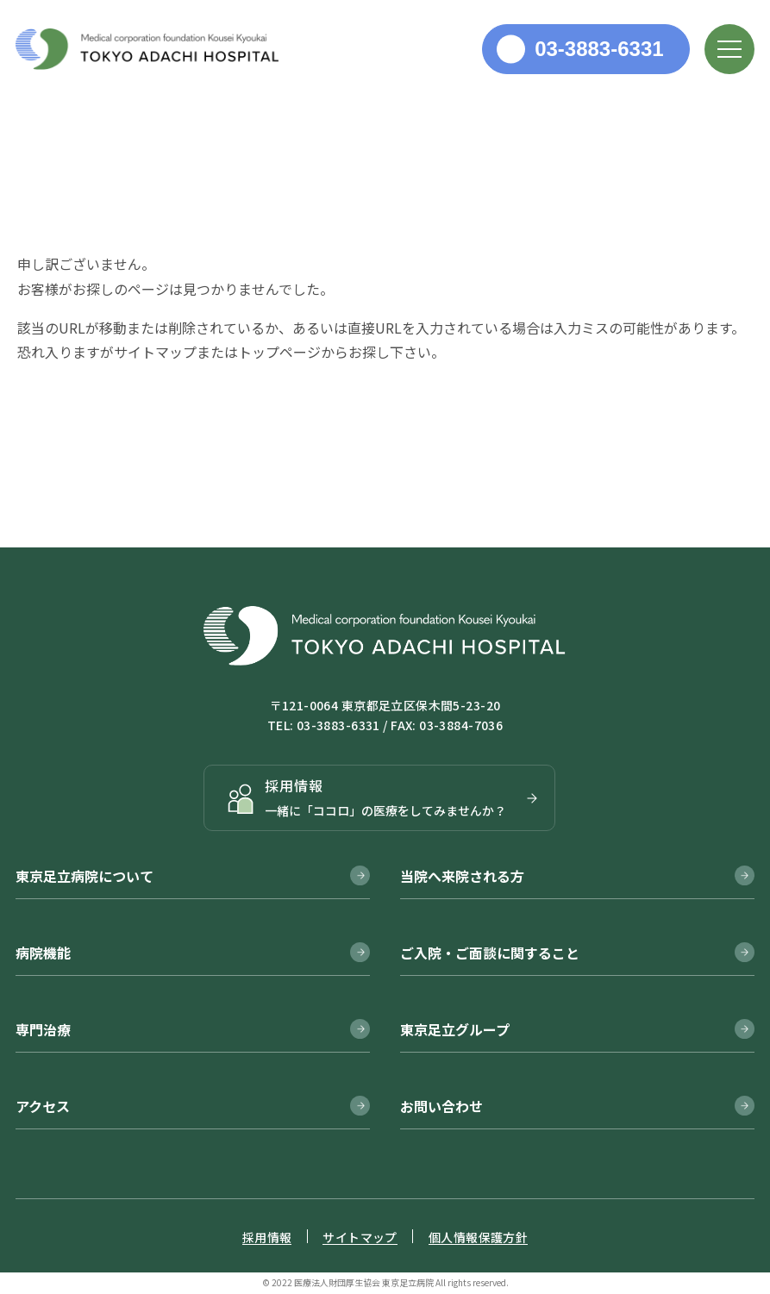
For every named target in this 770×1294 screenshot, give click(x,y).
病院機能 (43, 952)
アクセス (43, 1106)
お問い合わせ (441, 1106)
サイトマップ (155, 351)
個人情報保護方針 (478, 1237)
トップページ (279, 351)
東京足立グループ (455, 1029)
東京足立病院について (84, 876)
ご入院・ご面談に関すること (489, 952)
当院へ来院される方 (462, 876)
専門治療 (43, 1029)
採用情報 (267, 1237)
